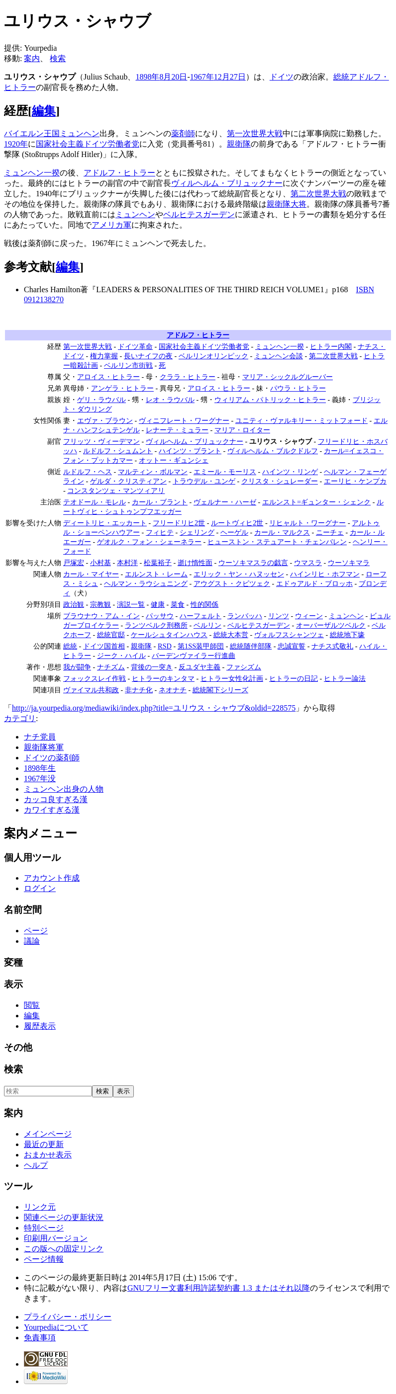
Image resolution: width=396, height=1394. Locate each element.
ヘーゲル (234, 532)
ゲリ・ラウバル (101, 400)
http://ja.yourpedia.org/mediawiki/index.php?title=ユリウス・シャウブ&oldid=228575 (154, 708)
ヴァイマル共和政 (91, 690)
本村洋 (127, 563)
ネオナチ (173, 690)
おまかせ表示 (48, 1154)
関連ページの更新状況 (63, 1217)
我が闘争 (77, 667)
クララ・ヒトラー (187, 377)
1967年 (202, 77)
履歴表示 (40, 1026)
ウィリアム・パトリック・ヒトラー (270, 400)
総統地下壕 (347, 635)
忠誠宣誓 (291, 646)
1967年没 (40, 778)
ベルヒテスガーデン (199, 214)
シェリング (197, 532)
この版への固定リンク (63, 1248)
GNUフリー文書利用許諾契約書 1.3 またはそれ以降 (218, 1288)
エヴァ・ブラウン (105, 420)
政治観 (73, 604)
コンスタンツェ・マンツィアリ (116, 490)
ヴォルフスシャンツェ (289, 635)
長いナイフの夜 (148, 356)
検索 (58, 58)
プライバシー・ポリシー (67, 1316)
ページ (36, 930)
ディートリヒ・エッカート (105, 523)
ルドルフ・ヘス (87, 472)
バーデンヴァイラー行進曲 (193, 655)
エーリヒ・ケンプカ (355, 481)
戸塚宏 (73, 563)
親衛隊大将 (286, 204)
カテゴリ (20, 718)
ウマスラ (308, 563)
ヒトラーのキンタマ (163, 678)
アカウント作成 (52, 878)
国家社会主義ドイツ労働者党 (87, 144)
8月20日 (173, 77)
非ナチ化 (139, 690)
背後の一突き (152, 667)
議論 (32, 941)
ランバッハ (244, 616)
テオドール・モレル (94, 502)
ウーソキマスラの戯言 (253, 563)
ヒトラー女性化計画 (231, 678)
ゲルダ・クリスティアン (128, 481)
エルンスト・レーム (156, 574)
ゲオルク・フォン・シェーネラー (149, 542)
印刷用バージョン (56, 1238)
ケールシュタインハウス (169, 635)
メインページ (48, 1134)
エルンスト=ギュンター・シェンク (316, 502)
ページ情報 (44, 1259)
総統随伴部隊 (251, 646)
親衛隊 (239, 144)
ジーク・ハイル (121, 655)
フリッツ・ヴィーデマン (101, 441)
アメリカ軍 (111, 225)
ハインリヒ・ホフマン (325, 574)
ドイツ (282, 77)
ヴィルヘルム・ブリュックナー (227, 183)
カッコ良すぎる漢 (56, 799)
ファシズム (243, 667)
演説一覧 (131, 604)
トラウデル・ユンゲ (204, 481)
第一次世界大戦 (255, 133)
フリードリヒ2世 (179, 523)
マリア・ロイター (242, 430)
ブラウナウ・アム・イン (101, 616)
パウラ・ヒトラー (298, 388)
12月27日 (230, 77)
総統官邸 (111, 635)
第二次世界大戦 (318, 193)
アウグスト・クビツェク (232, 583)
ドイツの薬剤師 (52, 757)
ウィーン (309, 616)
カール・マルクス (282, 532)
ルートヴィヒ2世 (237, 523)
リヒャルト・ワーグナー (307, 523)
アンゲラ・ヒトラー (122, 388)
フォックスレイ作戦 (94, 678)
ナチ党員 (40, 737)
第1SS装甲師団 (201, 646)
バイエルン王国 (32, 133)
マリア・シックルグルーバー (287, 377)
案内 (32, 58)
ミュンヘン (79, 133)
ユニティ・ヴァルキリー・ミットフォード (301, 420)
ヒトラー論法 (345, 678)
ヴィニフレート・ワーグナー (184, 420)
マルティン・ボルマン (153, 472)
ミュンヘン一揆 (32, 172)
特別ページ (44, 1228)
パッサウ (160, 616)
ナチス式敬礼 (332, 646)
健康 (158, 604)
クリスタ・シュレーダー (279, 481)
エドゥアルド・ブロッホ (314, 583)
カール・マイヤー (91, 574)
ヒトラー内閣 (331, 346)
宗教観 (100, 604)
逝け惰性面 (195, 563)
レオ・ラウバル (170, 400)
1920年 (16, 144)
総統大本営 (230, 635)
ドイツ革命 (135, 346)
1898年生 (40, 768)
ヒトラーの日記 (293, 678)
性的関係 (204, 604)
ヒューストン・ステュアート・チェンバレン (277, 542)
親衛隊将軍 (44, 747)
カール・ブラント (160, 502)
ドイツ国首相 (104, 646)
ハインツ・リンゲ (290, 472)
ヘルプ (36, 1165)
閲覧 (32, 1005)
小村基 (100, 563)
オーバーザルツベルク (331, 625)
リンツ (278, 616)
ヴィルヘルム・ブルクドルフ (272, 451)
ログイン (40, 888)
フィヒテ (160, 532)
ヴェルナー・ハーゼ (225, 502)
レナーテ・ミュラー (177, 430)
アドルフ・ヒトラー (119, 172)
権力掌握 (104, 356)
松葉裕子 (158, 563)
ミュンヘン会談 (278, 356)
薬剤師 (183, 133)
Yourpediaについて (56, 1327)
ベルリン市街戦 (128, 365)
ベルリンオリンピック (213, 356)
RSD (165, 646)
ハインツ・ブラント (190, 451)
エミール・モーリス (225, 472)
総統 (341, 77)
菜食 (178, 604)
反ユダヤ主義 (199, 667)
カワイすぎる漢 (52, 810)
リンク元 (40, 1207)
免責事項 (40, 1337)
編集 (44, 110)
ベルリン (207, 625)
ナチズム (111, 667)
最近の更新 (44, 1144)
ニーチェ (330, 532)
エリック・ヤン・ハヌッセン (239, 574)
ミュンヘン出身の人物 (63, 789)
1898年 (147, 77)
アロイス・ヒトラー (108, 377)
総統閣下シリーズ (220, 690)
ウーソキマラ (349, 563)
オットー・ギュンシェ (173, 460)
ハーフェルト (200, 616)
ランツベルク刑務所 (156, 625)
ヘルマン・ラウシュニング (146, 583)
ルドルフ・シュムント (118, 451)
